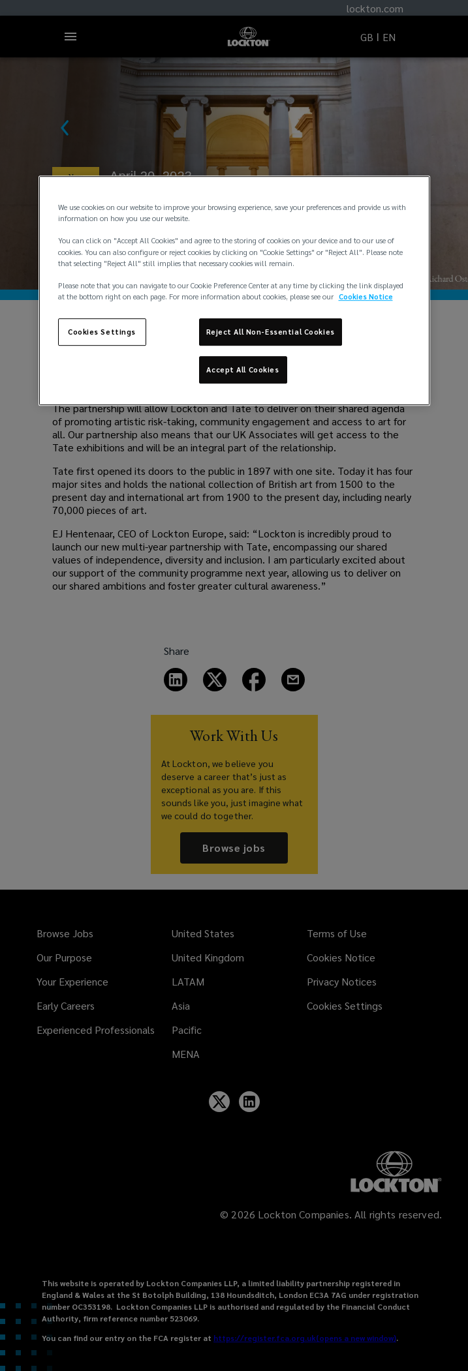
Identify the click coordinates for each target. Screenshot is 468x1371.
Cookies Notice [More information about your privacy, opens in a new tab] (366, 296)
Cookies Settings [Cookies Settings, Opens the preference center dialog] (102, 332)
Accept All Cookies (242, 369)
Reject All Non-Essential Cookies (270, 332)
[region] (234, 290)
